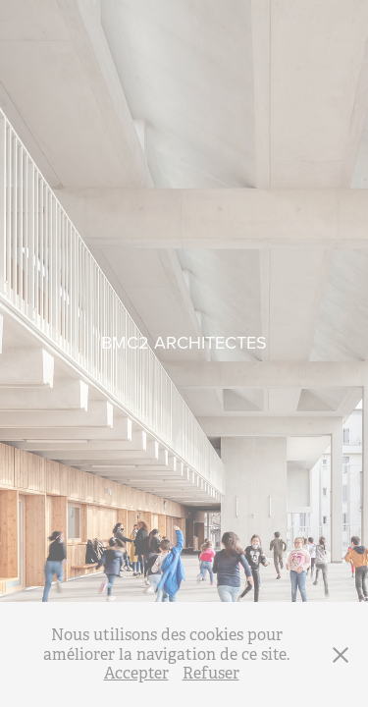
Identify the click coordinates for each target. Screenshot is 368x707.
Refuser (211, 673)
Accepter (136, 673)
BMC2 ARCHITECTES (184, 342)
